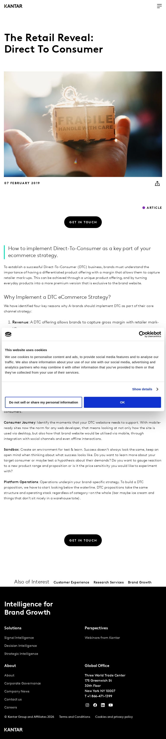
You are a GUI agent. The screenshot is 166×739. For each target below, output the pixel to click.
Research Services (109, 582)
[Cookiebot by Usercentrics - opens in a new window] (142, 334)
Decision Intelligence (20, 646)
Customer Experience (71, 582)
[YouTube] (102, 706)
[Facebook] (95, 706)
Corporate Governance (22, 683)
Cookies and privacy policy (114, 717)
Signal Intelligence (19, 638)
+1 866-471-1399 (99, 696)
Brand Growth (140, 582)
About (9, 675)
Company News (16, 691)
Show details (142, 389)
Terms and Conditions (74, 717)
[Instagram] (87, 706)
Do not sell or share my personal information (43, 402)
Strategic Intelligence (21, 654)
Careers (10, 707)
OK (122, 402)
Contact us (13, 699)
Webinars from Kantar (102, 638)
